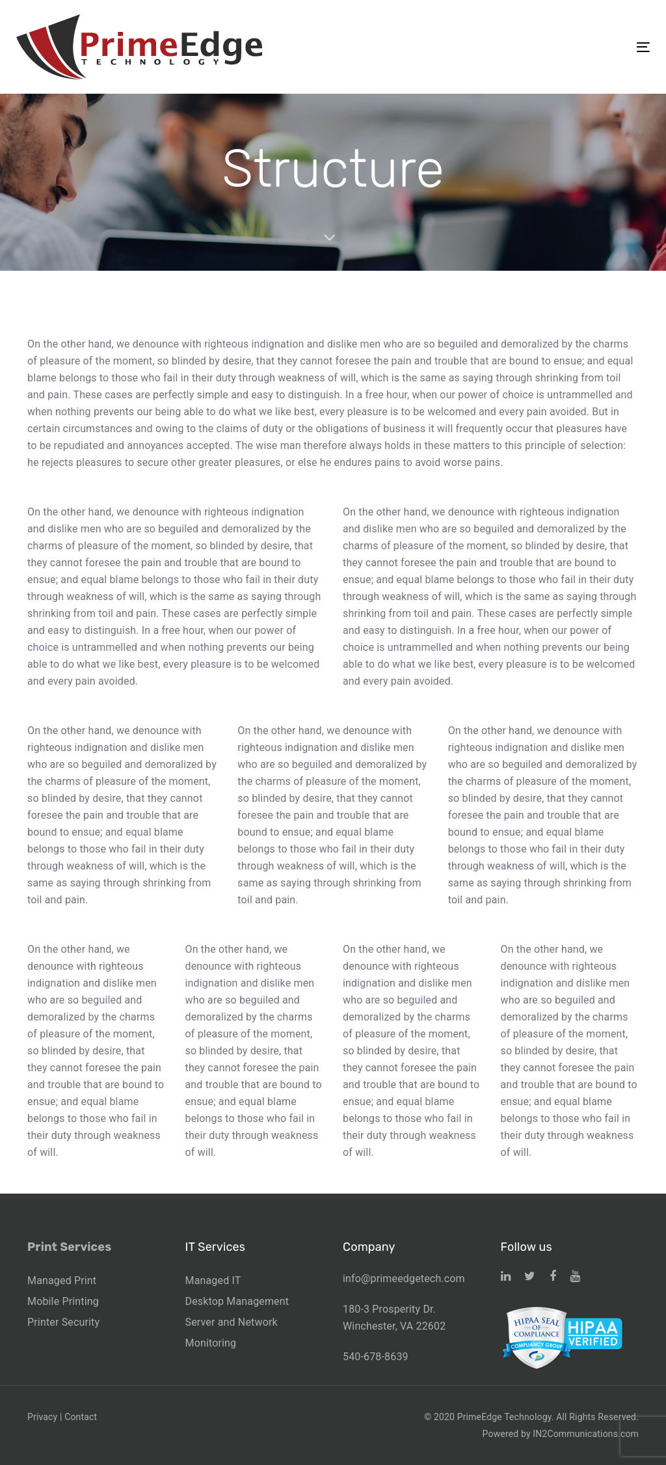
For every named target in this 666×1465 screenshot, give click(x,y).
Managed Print (61, 1280)
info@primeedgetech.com (404, 1278)
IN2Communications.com (586, 1434)
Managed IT (213, 1280)
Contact (80, 1417)
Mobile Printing (63, 1301)
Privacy (42, 1417)
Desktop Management (237, 1301)
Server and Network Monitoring (231, 1332)
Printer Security (63, 1322)
